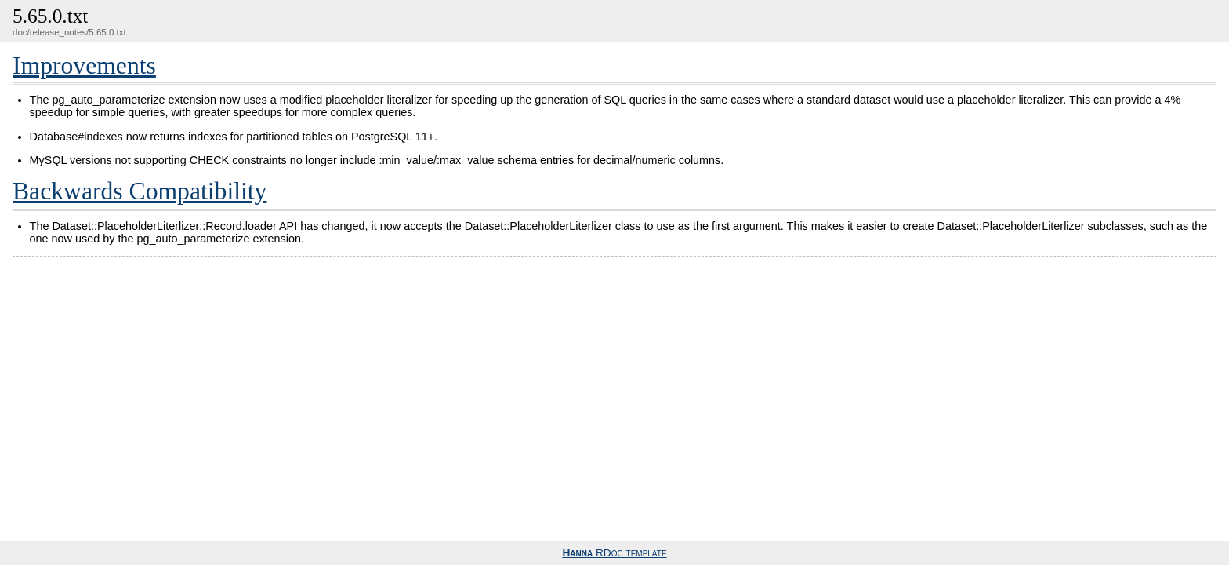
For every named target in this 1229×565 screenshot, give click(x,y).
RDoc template (614, 553)
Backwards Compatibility (139, 191)
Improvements (84, 65)
